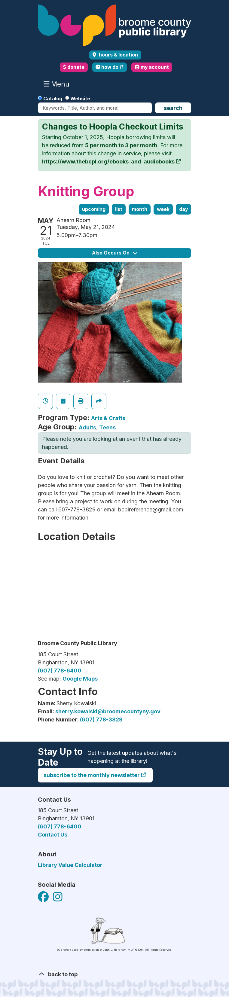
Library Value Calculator (70, 865)
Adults (87, 427)
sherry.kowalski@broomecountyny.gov (107, 711)
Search (173, 108)
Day (183, 209)
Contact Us (52, 834)
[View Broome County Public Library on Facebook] (44, 898)
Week (163, 209)
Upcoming (93, 209)
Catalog (52, 99)
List (118, 209)
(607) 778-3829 (101, 719)
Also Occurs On (114, 253)
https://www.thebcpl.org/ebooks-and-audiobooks (108, 161)
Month (139, 209)
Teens (107, 427)
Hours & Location (118, 55)
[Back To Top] (114, 974)
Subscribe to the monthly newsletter (92, 775)
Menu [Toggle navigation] (58, 84)
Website (80, 99)
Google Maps (80, 678)
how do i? (110, 67)
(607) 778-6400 (59, 670)
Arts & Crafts (108, 418)
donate (73, 67)
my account (152, 67)
